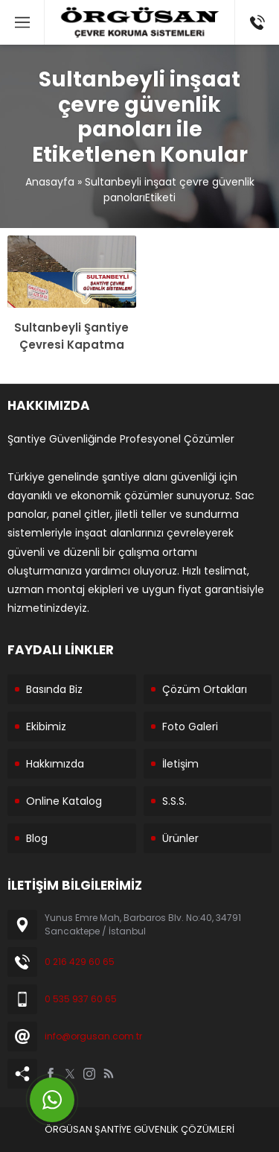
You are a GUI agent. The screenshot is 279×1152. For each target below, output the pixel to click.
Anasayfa (49, 181)
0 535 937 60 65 (81, 999)
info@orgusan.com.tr (93, 1036)
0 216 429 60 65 (80, 961)
